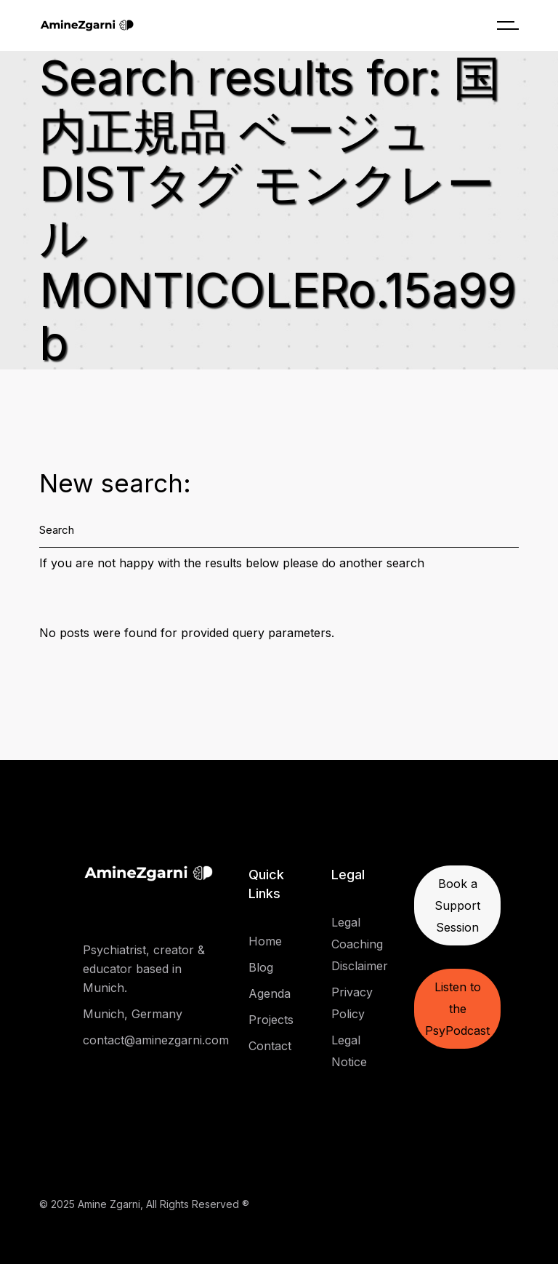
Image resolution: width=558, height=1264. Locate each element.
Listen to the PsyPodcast (457, 1009)
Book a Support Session (457, 905)
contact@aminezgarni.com (156, 1040)
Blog (260, 967)
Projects (271, 1019)
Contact (269, 1046)
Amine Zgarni (109, 1204)
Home (265, 941)
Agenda (269, 993)
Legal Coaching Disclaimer (359, 944)
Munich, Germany (132, 1014)
